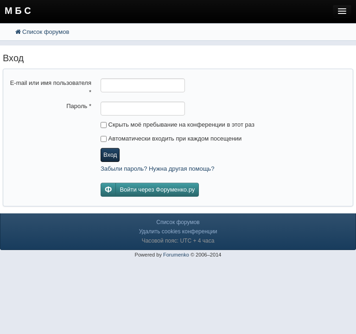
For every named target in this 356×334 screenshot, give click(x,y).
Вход (110, 154)
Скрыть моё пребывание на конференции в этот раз (177, 124)
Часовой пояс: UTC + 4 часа (178, 241)
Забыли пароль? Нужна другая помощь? (157, 168)
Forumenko (176, 254)
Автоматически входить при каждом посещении (171, 138)
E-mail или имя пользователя (50, 87)
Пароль (78, 106)
